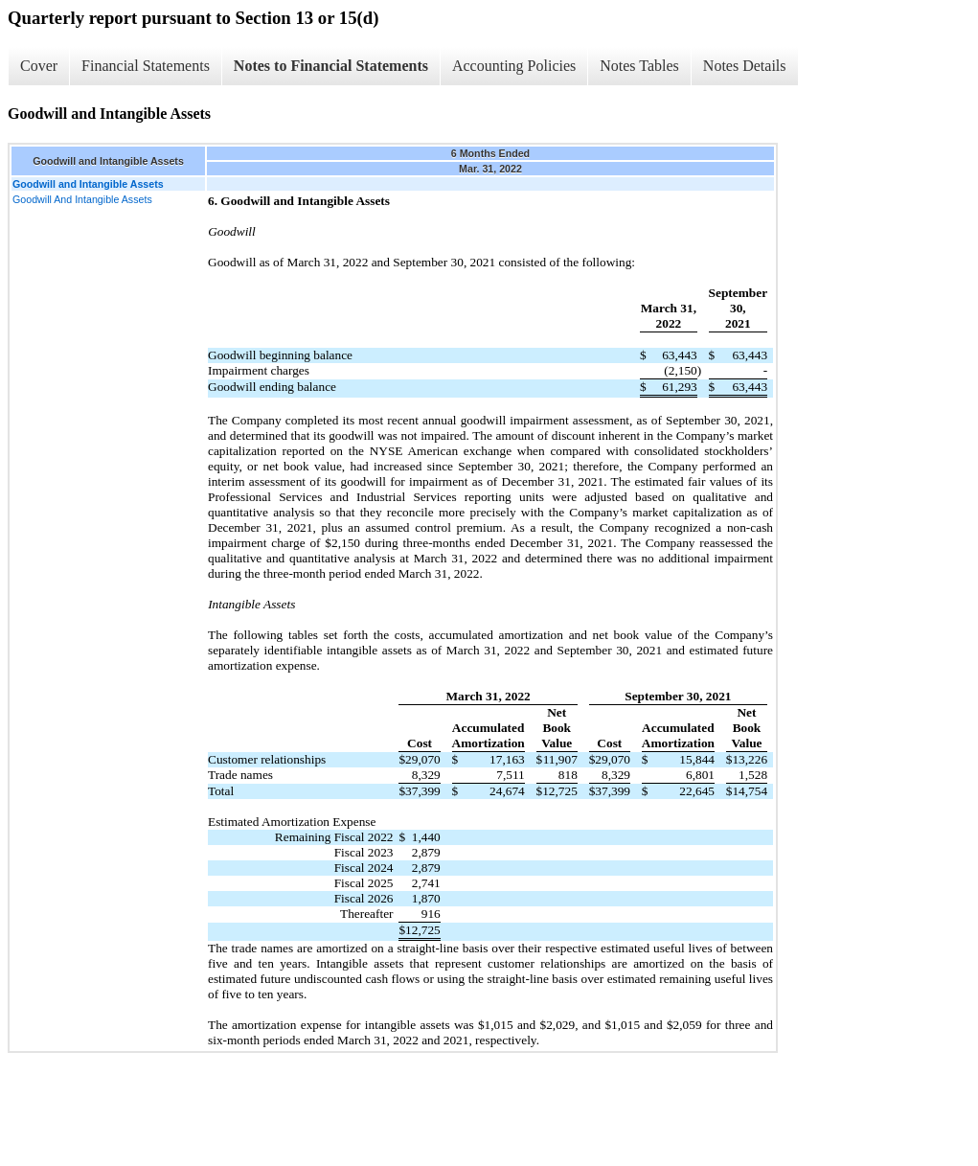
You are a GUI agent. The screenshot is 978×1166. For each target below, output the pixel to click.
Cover (38, 65)
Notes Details (744, 65)
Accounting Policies (514, 65)
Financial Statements (145, 65)
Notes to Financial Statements (331, 65)
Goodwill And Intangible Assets (82, 199)
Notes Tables (639, 65)
